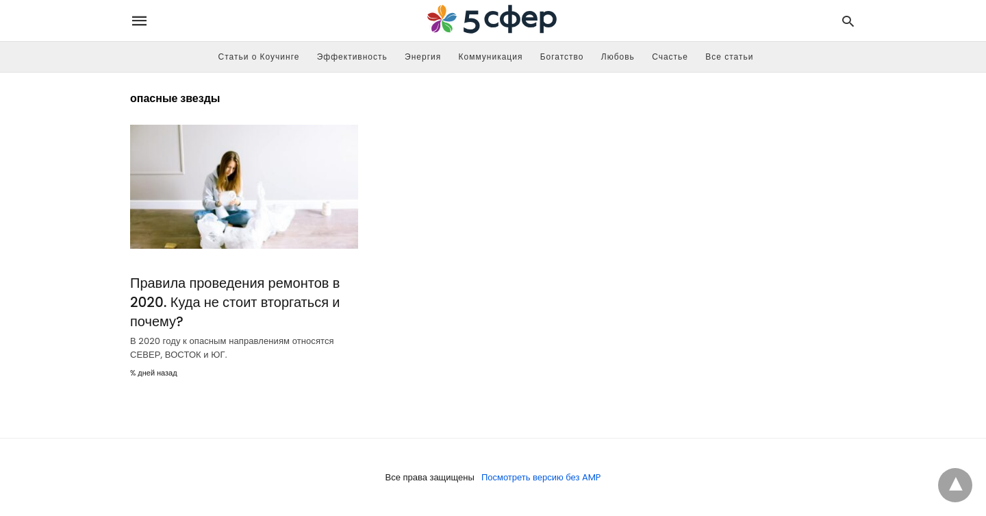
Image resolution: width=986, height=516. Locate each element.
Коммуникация (491, 56)
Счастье (670, 56)
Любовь (618, 56)
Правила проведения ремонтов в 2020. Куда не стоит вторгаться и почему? (235, 302)
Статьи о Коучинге (259, 56)
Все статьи (729, 56)
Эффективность (352, 56)
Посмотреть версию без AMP (541, 477)
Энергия (423, 56)
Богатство (562, 56)
